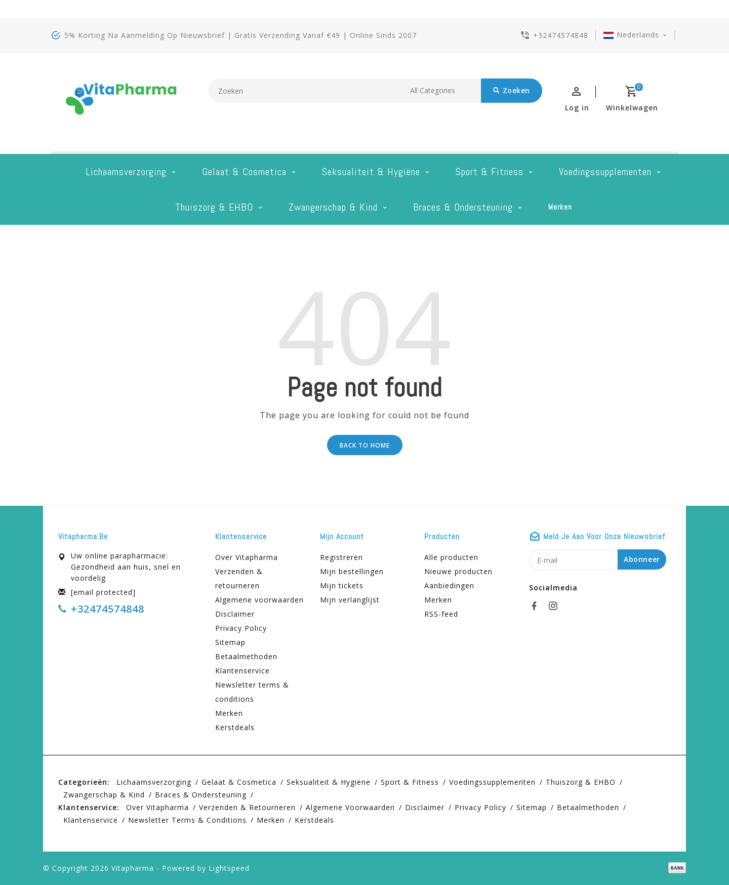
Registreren (341, 557)
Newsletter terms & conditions (252, 692)
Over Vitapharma (246, 557)
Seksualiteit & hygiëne (371, 171)
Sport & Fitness (489, 171)
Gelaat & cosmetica (244, 171)
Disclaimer (235, 614)
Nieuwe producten (458, 571)
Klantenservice (242, 670)
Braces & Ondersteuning (463, 207)
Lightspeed (229, 868)
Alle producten (451, 557)
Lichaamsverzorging (126, 171)
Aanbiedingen (449, 585)
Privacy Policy (241, 628)
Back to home (365, 445)
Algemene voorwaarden (259, 600)
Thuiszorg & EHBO (214, 207)
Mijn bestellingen (352, 571)
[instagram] (556, 606)
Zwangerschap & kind (333, 207)
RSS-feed (441, 614)
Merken (560, 207)
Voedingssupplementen (605, 171)
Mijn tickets (341, 585)
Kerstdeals (235, 727)
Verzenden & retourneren (239, 578)
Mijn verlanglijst (350, 600)
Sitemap (230, 642)
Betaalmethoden (246, 656)
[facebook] (537, 606)
